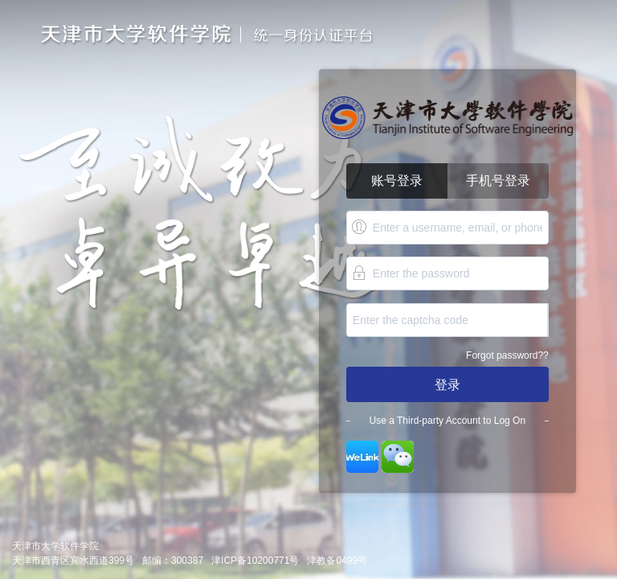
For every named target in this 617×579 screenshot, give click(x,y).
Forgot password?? (507, 355)
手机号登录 (498, 180)
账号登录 (397, 180)
